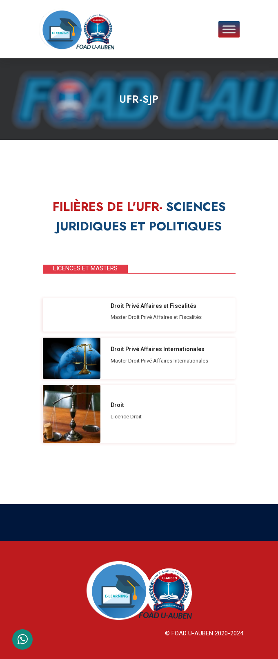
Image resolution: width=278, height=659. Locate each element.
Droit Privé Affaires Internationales (158, 349)
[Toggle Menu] (229, 29)
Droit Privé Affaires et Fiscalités (153, 306)
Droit (117, 405)
